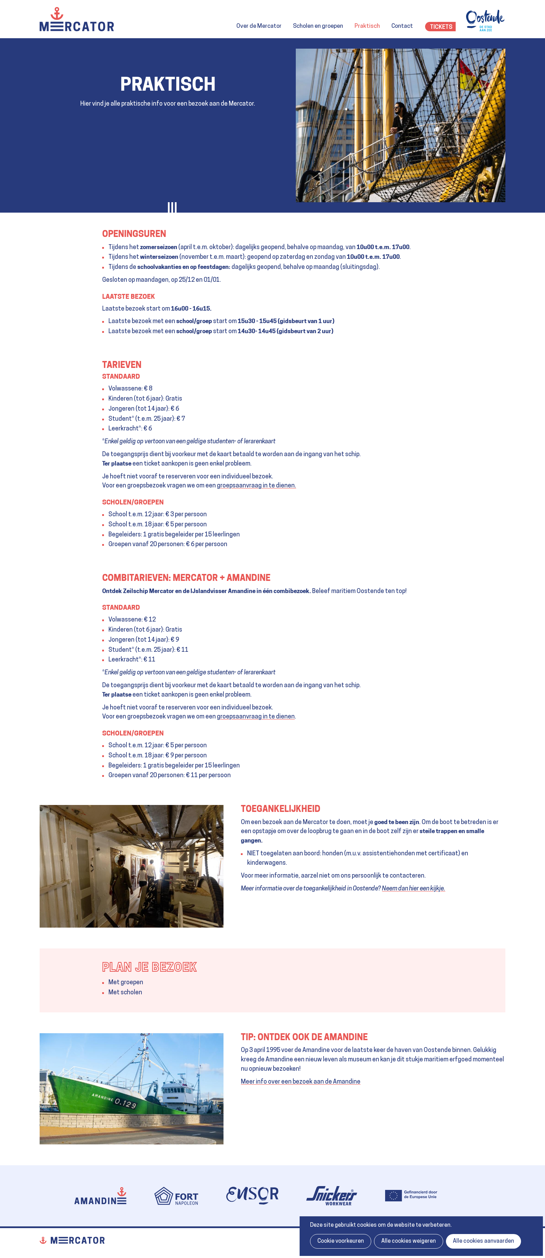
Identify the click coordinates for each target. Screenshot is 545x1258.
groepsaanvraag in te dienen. (256, 486)
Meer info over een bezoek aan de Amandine (300, 1082)
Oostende (485, 20)
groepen (132, 983)
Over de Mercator (259, 26)
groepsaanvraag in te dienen (256, 717)
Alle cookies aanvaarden (483, 1241)
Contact (402, 26)
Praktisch (367, 26)
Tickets (441, 27)
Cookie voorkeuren (340, 1241)
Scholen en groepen (318, 26)
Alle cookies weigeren (408, 1241)
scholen (131, 993)
